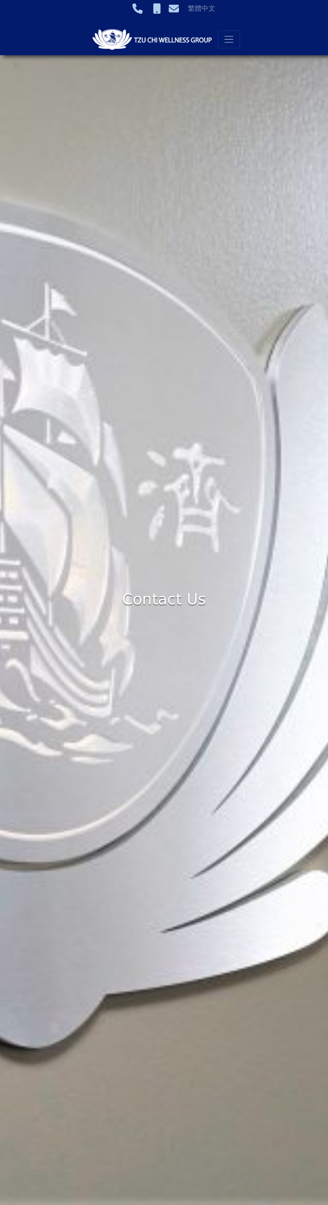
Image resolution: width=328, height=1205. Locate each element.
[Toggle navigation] (229, 39)
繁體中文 (201, 8)
